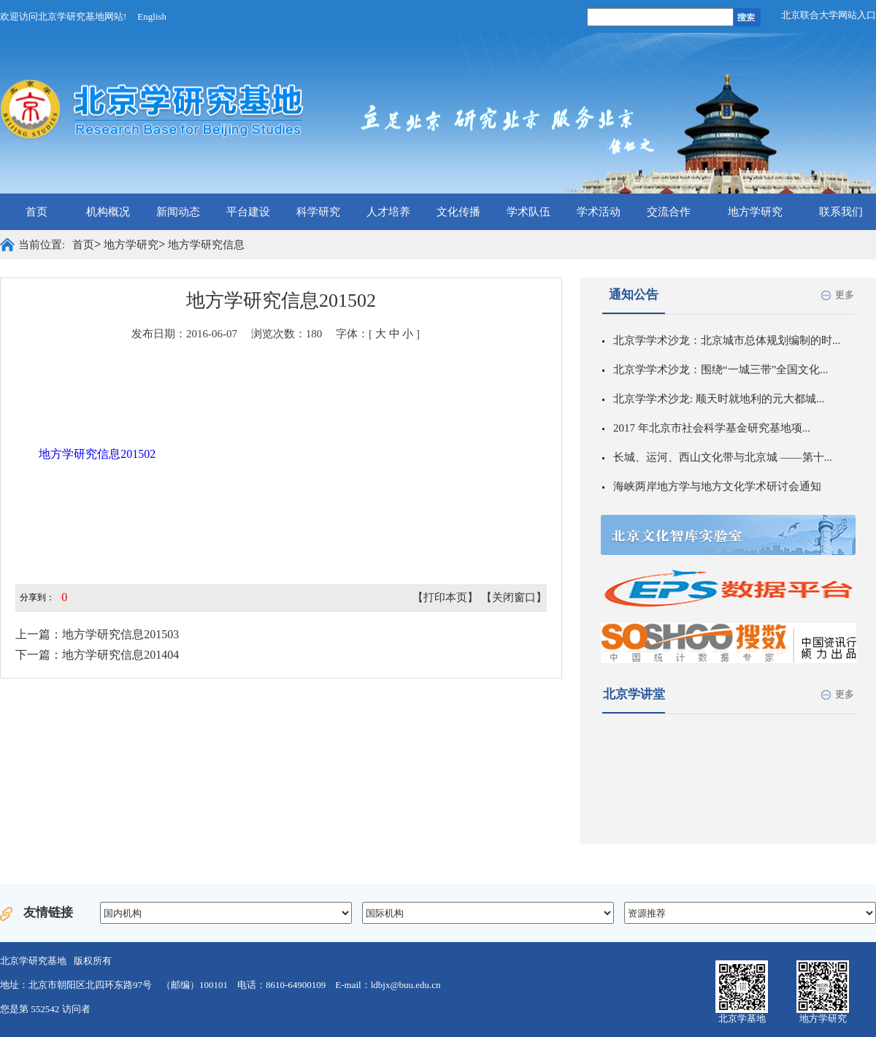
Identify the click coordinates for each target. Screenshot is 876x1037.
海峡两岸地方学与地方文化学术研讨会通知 (717, 486)
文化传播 (458, 212)
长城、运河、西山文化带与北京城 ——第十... (722, 457)
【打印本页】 (445, 597)
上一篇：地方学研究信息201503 (97, 634)
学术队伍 (528, 212)
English (151, 16)
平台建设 (248, 212)
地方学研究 (755, 212)
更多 (844, 294)
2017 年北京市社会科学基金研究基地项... (711, 428)
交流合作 (669, 212)
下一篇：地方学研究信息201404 (97, 654)
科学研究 (318, 212)
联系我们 (841, 212)
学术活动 (598, 212)
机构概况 (108, 212)
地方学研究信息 (206, 244)
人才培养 (388, 212)
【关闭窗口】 (514, 597)
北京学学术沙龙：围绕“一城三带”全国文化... (721, 369)
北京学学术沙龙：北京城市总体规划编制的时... (726, 340)
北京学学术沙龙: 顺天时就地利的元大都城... (718, 399)
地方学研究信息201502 (97, 454)
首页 (36, 212)
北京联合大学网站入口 (828, 14)
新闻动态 (178, 212)
